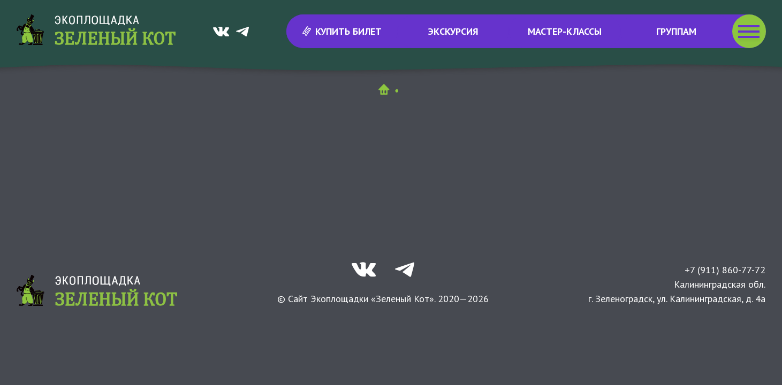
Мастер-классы (565, 31)
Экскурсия (453, 31)
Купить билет (341, 31)
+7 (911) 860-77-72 (725, 270)
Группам (676, 31)
